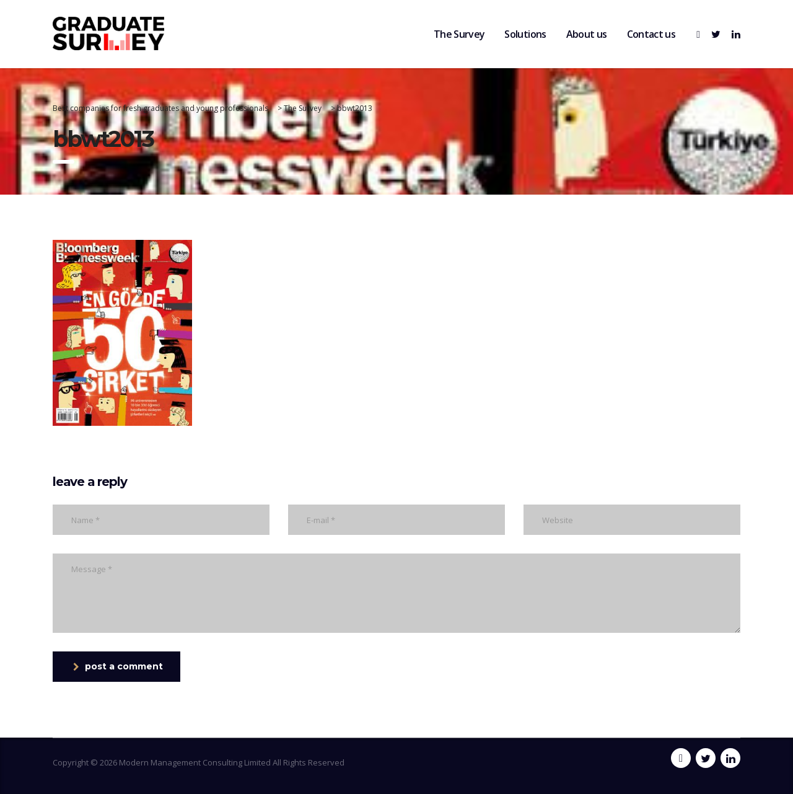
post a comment (118, 666)
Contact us (651, 34)
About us (586, 34)
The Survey (459, 34)
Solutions (525, 34)
